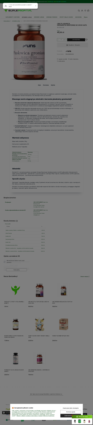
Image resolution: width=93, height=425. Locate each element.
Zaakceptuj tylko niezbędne (71, 408)
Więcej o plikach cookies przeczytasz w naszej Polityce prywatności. (35, 415)
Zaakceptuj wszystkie (70, 415)
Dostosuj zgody (70, 412)
